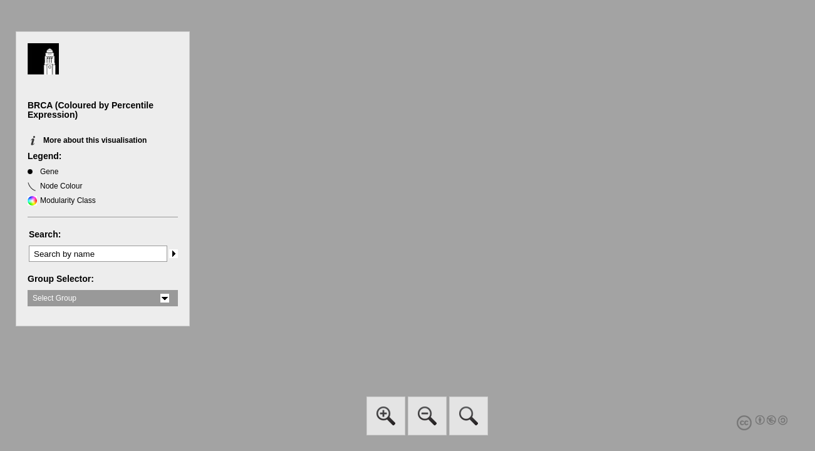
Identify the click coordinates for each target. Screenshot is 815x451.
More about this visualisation (95, 140)
